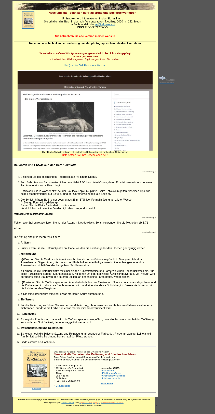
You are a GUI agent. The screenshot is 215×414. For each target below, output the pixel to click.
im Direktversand (105, 24)
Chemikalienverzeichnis (113, 375)
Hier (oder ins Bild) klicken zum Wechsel (85, 65)
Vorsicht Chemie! (67, 403)
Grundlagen (108, 370)
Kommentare (107, 383)
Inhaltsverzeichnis (111, 378)
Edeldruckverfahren (111, 373)
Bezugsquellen (63, 386)
